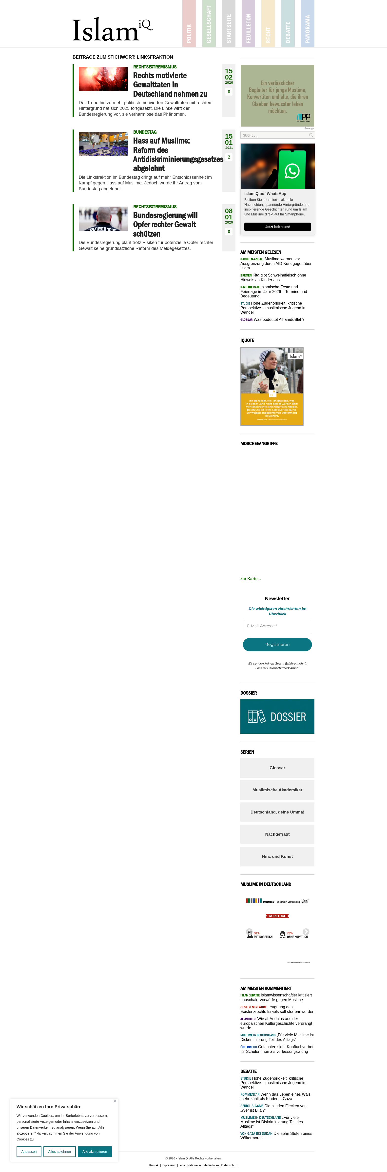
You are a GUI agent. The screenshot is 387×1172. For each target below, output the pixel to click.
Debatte (288, 23)
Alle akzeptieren (94, 1152)
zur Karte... (250, 579)
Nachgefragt (277, 834)
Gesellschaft (209, 23)
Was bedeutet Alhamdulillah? (272, 319)
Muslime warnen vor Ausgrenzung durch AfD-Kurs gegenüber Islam (275, 263)
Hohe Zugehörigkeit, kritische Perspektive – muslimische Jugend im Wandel (273, 307)
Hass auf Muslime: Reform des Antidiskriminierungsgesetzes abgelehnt (178, 154)
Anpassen (29, 1152)
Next (304, 930)
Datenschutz (229, 1165)
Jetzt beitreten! (277, 227)
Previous (247, 930)
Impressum (169, 1165)
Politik (189, 23)
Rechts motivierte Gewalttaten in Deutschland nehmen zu (170, 84)
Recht (268, 23)
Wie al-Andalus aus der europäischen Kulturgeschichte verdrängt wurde (276, 1023)
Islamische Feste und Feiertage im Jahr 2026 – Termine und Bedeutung (273, 291)
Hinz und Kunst (277, 856)
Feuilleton (248, 23)
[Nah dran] (115, 1101)
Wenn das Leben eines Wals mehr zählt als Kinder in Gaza (275, 1096)
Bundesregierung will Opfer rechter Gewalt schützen (165, 224)
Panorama (307, 23)
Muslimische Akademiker (277, 790)
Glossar (277, 767)
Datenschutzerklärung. (283, 668)
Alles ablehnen (59, 1152)
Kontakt (154, 1165)
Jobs (182, 1165)
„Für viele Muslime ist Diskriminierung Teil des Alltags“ (271, 1121)
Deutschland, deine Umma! (277, 812)
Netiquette (194, 1165)
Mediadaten (211, 1165)
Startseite (228, 23)
